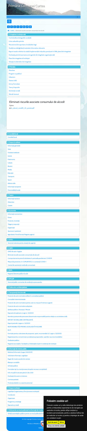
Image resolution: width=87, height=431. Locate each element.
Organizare (11, 398)
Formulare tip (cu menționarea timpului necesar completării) (27, 369)
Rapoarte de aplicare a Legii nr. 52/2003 (21, 313)
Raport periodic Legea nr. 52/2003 (19, 323)
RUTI (9, 330)
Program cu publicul (15, 74)
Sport (9, 180)
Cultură (10, 163)
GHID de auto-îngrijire (15, 251)
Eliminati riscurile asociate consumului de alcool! (23, 255)
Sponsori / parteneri (14, 231)
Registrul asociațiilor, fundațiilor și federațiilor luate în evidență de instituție (32, 344)
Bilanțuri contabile (13, 362)
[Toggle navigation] (77, 17)
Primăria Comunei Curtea (26, 6)
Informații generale (14, 146)
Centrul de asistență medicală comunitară (21, 265)
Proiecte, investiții (14, 221)
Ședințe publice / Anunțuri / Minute (19, 310)
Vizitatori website (13, 153)
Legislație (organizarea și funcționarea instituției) (23, 391)
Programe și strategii (14, 402)
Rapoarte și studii (13, 405)
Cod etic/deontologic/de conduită (20, 38)
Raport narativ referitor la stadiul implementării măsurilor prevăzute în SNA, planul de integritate (40, 51)
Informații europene (14, 187)
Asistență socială (14, 91)
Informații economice (15, 214)
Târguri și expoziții (13, 224)
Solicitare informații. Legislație (18, 356)
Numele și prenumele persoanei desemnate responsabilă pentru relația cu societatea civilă (37, 316)
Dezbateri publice (13, 340)
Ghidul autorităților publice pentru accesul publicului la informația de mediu (32, 414)
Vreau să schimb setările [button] (56, 426)
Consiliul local (12, 137)
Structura (12, 70)
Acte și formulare (14, 84)
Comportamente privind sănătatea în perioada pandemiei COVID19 (30, 258)
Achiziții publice (13, 366)
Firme (9, 217)
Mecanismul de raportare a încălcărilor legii (22, 45)
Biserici (10, 166)
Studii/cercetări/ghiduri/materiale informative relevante (27, 48)
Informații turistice (14, 199)
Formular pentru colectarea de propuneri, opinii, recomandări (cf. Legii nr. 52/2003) (34, 333)
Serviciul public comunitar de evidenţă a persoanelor (25, 282)
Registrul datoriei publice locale (18, 274)
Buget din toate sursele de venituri (19, 359)
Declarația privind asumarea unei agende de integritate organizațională (32, 55)
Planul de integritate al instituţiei (19, 58)
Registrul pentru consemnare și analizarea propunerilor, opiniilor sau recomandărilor (35, 337)
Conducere (11, 395)
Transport (11, 176)
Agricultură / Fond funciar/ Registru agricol (21, 234)
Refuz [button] (62, 422)
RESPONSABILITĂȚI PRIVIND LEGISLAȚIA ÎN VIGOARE (25, 327)
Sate (9, 149)
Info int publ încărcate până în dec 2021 (20, 373)
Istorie (10, 156)
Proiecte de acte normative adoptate (20, 306)
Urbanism (12, 77)
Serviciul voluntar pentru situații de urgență (21, 243)
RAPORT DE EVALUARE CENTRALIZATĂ (20, 320)
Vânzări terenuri (14, 94)
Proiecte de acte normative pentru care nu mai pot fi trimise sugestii (30, 303)
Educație (10, 173)
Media (10, 170)
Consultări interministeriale (16, 299)
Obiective (11, 202)
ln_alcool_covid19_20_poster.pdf (22, 108)
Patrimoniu (11, 159)
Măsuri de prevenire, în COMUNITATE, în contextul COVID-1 (27, 262)
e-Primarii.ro (39, 423)
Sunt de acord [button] (52, 422)
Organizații (11, 228)
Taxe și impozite (14, 87)
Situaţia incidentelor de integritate (20, 62)
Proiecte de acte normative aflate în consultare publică (26, 296)
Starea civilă (13, 81)
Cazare (10, 205)
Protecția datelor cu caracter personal (20, 383)
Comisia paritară (13, 379)
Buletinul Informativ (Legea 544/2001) (20, 352)
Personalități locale (14, 190)
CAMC (12, 30)
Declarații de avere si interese (17, 376)
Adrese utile (11, 183)
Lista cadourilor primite (16, 41)
